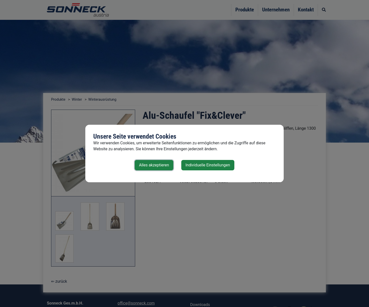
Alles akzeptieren (154, 165)
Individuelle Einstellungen (207, 165)
